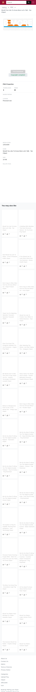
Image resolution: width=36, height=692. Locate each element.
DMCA (3, 664)
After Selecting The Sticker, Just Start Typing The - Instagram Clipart (27, 347)
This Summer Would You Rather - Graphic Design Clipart (10, 643)
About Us (4, 658)
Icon (2, 685)
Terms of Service (6, 667)
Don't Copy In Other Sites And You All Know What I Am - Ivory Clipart (27, 288)
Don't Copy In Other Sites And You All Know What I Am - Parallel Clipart (27, 405)
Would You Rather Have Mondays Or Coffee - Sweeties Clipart (9, 614)
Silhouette (4, 682)
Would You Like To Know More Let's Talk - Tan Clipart (10, 228)
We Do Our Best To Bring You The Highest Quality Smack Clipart (10, 497)
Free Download (18, 71)
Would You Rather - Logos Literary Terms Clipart (25, 616)
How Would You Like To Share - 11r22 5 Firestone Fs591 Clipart (10, 256)
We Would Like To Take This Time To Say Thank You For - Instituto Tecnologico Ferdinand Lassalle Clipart (9, 377)
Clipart (3, 680)
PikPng (4, 7)
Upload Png (5, 677)
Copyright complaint (18, 75)
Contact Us (4, 661)
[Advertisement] (18, 51)
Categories (4, 674)
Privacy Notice (5, 670)
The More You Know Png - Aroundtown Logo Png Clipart (10, 586)
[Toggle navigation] (33, 2)
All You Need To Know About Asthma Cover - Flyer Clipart (26, 588)
